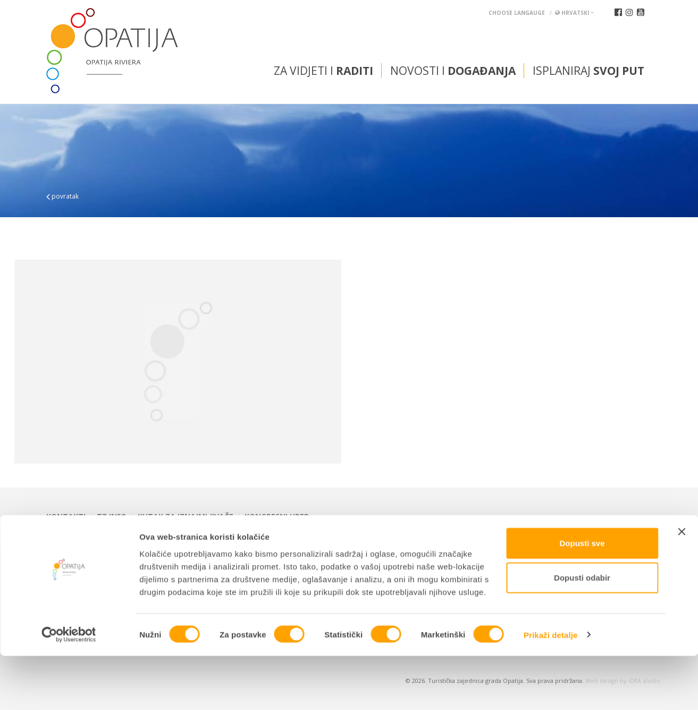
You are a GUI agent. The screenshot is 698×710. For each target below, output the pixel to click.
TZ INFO (112, 516)
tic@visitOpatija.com (366, 543)
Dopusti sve (581, 597)
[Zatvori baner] (681, 585)
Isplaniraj (588, 70)
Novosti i (453, 70)
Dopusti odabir (582, 632)
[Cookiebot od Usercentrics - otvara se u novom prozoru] (68, 689)
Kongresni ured (277, 516)
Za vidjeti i (323, 70)
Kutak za (185, 516)
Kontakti (66, 516)
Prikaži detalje (551, 689)
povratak (62, 196)
